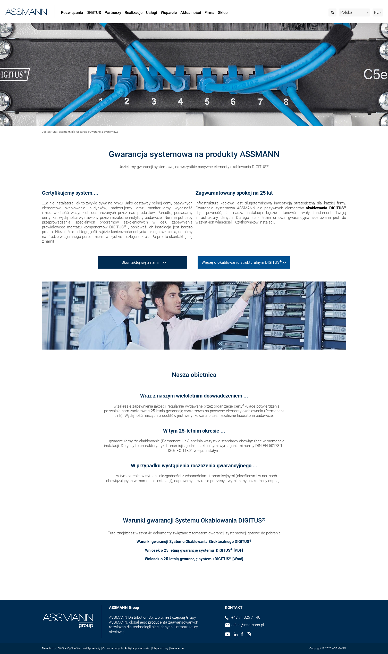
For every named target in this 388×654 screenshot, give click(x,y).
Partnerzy (113, 12)
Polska (346, 12)
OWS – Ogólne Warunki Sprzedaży (79, 648)
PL (376, 12)
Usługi (151, 12)
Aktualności (190, 12)
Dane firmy (49, 648)
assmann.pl (66, 132)
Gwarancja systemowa (104, 132)
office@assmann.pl (247, 625)
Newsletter (177, 648)
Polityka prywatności (137, 648)
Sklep (222, 12)
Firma (209, 12)
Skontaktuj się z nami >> (142, 262)
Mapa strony (160, 648)
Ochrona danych (112, 648)
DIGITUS (94, 12)
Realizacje (133, 12)
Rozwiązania (72, 12)
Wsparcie (169, 12)
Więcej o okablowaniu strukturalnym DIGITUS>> (243, 262)
